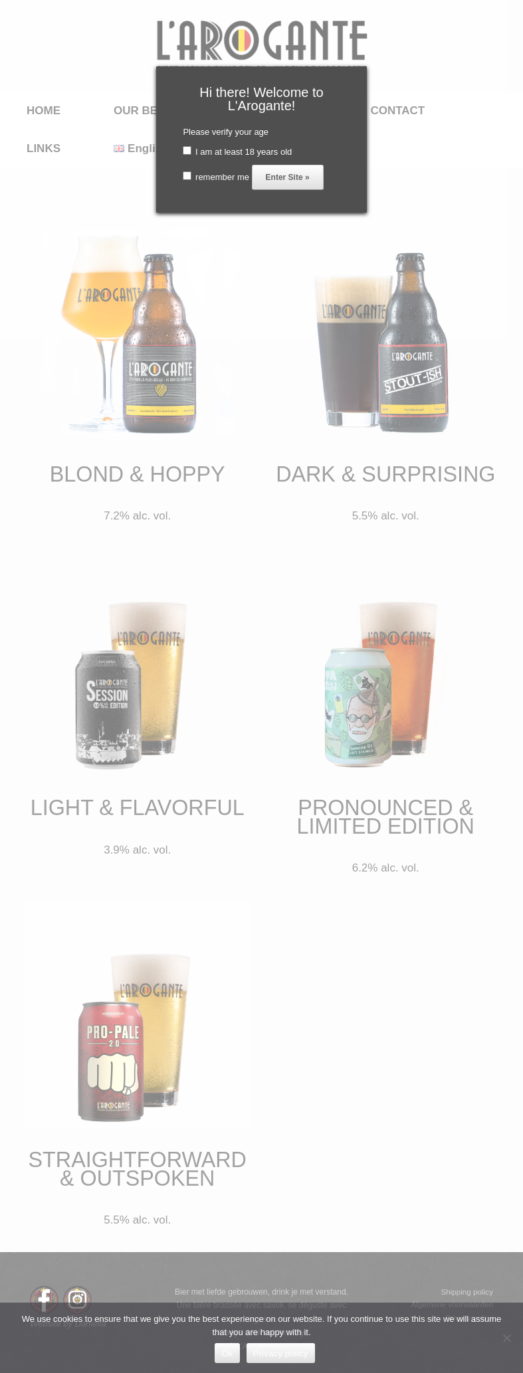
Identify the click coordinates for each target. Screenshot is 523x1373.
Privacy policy (280, 1353)
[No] (506, 1337)
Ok (227, 1353)
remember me (216, 177)
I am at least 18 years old (237, 152)
